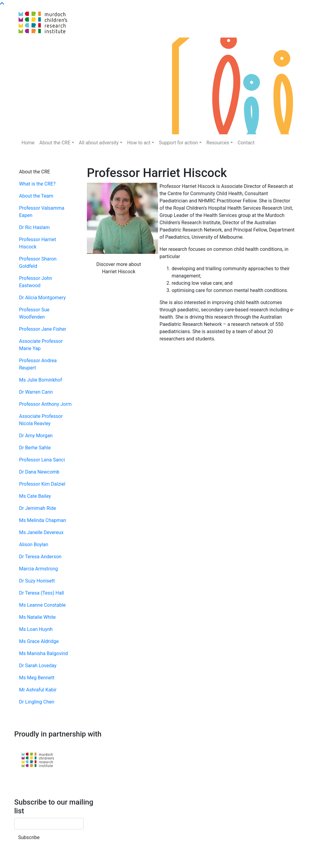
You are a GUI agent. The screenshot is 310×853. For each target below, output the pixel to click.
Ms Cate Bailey (35, 496)
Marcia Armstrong (38, 569)
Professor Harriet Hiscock (37, 243)
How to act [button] (138, 143)
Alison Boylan (33, 544)
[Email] (49, 823)
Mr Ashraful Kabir (38, 690)
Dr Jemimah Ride (37, 508)
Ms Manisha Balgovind (43, 653)
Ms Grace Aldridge (39, 641)
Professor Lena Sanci (42, 460)
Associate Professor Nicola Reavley (41, 419)
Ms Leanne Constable (42, 605)
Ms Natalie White (37, 617)
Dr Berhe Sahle (35, 448)
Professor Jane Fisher (42, 329)
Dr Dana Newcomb (39, 472)
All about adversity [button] (99, 143)
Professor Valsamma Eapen (41, 211)
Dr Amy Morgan (36, 435)
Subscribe (29, 837)
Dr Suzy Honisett (37, 581)
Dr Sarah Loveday (38, 665)
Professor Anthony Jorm (45, 404)
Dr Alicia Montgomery (42, 297)
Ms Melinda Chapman (42, 520)
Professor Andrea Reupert (38, 364)
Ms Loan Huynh (36, 629)
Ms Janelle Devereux (41, 532)
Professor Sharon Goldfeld (38, 262)
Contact (246, 143)
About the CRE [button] (54, 143)
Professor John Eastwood (35, 281)
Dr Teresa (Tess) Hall (41, 593)
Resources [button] (217, 143)
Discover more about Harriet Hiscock (118, 267)
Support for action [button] (178, 143)
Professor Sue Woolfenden (34, 313)
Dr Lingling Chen (36, 702)
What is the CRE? (37, 184)
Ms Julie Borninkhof (40, 380)
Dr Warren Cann (36, 392)
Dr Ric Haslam (34, 227)
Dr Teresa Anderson (40, 556)
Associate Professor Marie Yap (41, 344)
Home (28, 143)
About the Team (36, 196)
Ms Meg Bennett (36, 678)
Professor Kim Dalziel (42, 484)
